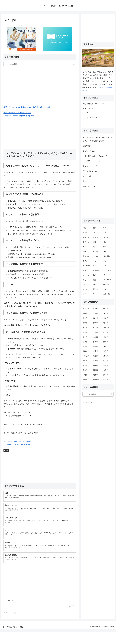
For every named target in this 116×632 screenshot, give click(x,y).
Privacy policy (88, 403)
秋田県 (105, 313)
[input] (39, 64)
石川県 (105, 332)
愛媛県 (105, 365)
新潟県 (85, 332)
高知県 (85, 370)
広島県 (95, 361)
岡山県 (85, 361)
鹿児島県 (96, 379)
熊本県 (95, 375)
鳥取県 (95, 356)
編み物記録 (87, 146)
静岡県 (95, 342)
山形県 (85, 318)
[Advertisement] (39, 86)
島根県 (105, 356)
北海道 (95, 309)
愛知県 (105, 342)
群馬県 (95, 323)
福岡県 (95, 370)
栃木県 (85, 323)
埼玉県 (105, 323)
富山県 (95, 332)
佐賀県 (105, 370)
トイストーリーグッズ (91, 166)
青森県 (105, 309)
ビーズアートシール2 (91, 161)
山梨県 (95, 337)
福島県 (95, 318)
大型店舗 (86, 309)
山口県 (105, 361)
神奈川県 (106, 327)
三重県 (85, 346)
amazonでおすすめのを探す (18, 116)
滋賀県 (95, 346)
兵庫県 (95, 351)
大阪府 (85, 351)
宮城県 (95, 313)
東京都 (95, 327)
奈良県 (105, 351)
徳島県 (85, 365)
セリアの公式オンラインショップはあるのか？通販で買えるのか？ (98, 139)
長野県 (105, 337)
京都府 (105, 346)
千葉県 (85, 327)
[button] (74, 64)
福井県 (85, 337)
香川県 (95, 365)
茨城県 (105, 318)
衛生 (6, 450)
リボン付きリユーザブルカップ (95, 156)
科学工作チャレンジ (91, 186)
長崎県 (85, 375)
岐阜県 (85, 342)
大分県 (105, 375)
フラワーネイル (89, 151)
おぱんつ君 (87, 176)
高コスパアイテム (90, 171)
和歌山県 (86, 356)
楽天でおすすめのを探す (17, 113)
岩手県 (85, 313)
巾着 (84, 181)
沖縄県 (105, 379)
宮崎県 (85, 379)
